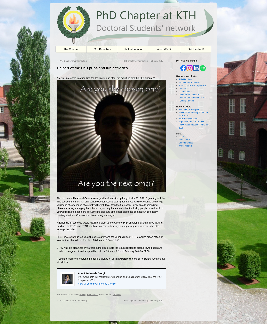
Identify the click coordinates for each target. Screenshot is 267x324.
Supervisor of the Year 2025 (191, 122)
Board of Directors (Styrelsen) (192, 85)
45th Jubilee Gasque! (188, 118)
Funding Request (186, 101)
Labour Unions (185, 91)
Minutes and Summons (189, 82)
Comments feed (186, 143)
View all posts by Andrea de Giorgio (98, 283)
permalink (116, 294)
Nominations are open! (189, 109)
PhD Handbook (186, 79)
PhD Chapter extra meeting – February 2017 (144, 61)
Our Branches (102, 49)
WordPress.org (185, 146)
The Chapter (71, 49)
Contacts (183, 88)
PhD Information (133, 49)
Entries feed (184, 140)
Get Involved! (196, 49)
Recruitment (92, 294)
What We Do (164, 49)
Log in (181, 136)
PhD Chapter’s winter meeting (72, 61)
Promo (82, 294)
